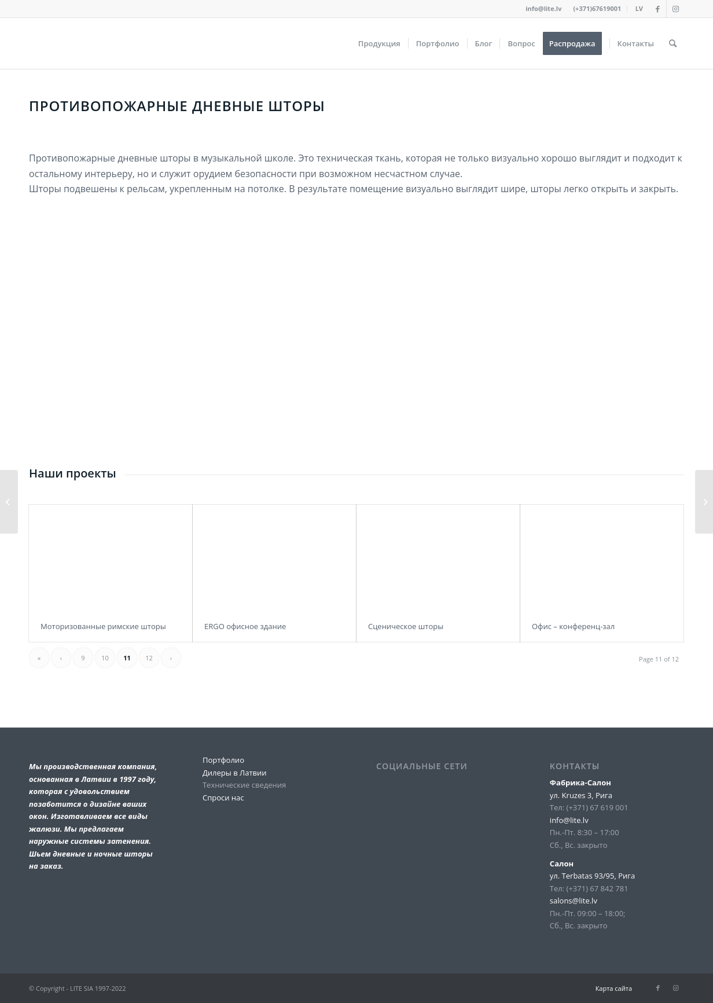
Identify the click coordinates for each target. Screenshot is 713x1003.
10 (105, 657)
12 (149, 657)
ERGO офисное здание (245, 626)
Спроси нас (223, 797)
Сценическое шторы (405, 626)
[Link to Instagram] (675, 8)
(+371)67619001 (597, 8)
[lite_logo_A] (29, 43)
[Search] (672, 43)
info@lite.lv (543, 8)
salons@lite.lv (573, 900)
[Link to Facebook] (657, 8)
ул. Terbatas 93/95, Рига (592, 875)
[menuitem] (597, 9)
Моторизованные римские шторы (103, 626)
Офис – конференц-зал (573, 626)
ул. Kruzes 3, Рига (581, 795)
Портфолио (223, 760)
